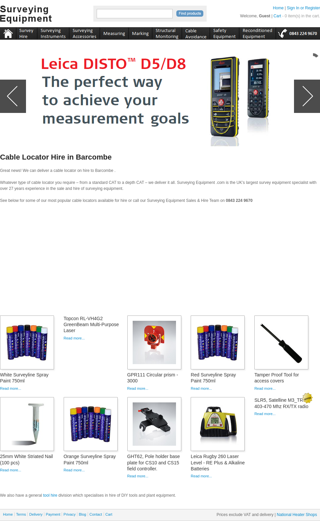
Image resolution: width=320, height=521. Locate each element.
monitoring (167, 32)
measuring (114, 32)
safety (224, 32)
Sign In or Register (303, 8)
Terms (21, 514)
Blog (82, 514)
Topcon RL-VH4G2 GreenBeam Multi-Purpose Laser (91, 324)
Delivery (36, 514)
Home (278, 8)
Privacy (70, 514)
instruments (26, 32)
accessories (84, 32)
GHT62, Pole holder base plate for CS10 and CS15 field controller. (153, 462)
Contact (95, 514)
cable (196, 32)
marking (140, 32)
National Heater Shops (297, 514)
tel (298, 32)
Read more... (10, 388)
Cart (277, 16)
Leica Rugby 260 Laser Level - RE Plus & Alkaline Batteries (218, 462)
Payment (53, 514)
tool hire (50, 495)
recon (257, 32)
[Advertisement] (160, 261)
